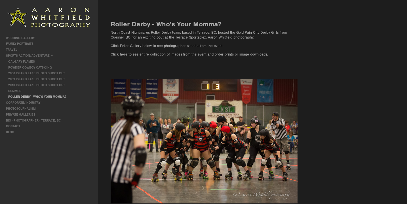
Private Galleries (20, 114)
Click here (119, 54)
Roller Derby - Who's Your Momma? (37, 97)
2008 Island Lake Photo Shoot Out (36, 73)
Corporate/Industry (25, 103)
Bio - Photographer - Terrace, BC (33, 120)
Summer (14, 91)
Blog (10, 132)
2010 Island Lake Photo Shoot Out (36, 85)
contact (13, 126)
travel (13, 50)
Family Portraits (21, 44)
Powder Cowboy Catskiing (30, 67)
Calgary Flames (21, 61)
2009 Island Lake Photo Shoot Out (36, 79)
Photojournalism (23, 108)
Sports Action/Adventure (30, 56)
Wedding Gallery (22, 38)
